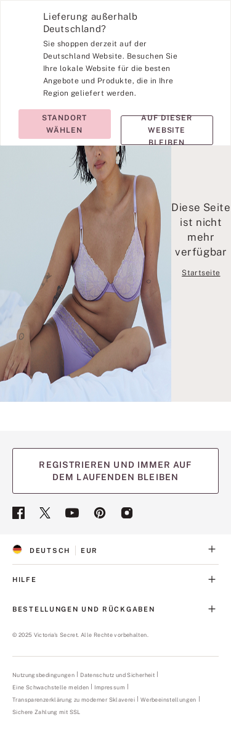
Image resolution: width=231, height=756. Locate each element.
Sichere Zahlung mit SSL (46, 711)
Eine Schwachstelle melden (50, 687)
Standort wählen (64, 124)
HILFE (115, 579)
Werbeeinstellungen (168, 699)
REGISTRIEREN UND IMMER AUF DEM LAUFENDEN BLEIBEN (115, 471)
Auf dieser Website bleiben (166, 130)
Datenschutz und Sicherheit (117, 674)
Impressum (109, 687)
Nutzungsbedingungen (43, 674)
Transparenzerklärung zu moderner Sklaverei (73, 700)
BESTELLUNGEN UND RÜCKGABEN (115, 609)
